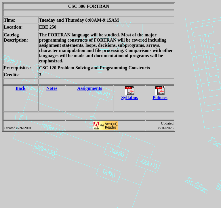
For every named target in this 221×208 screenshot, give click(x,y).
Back (21, 88)
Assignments (89, 88)
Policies (160, 95)
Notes (51, 88)
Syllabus (129, 95)
